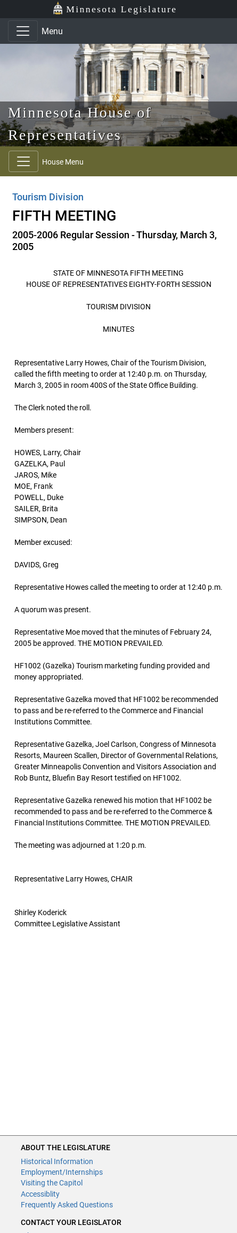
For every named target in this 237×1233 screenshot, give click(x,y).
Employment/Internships (62, 1172)
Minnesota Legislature (114, 8)
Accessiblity (40, 1194)
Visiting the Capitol (52, 1183)
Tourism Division (48, 196)
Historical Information (57, 1161)
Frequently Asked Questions (67, 1204)
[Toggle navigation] (23, 31)
